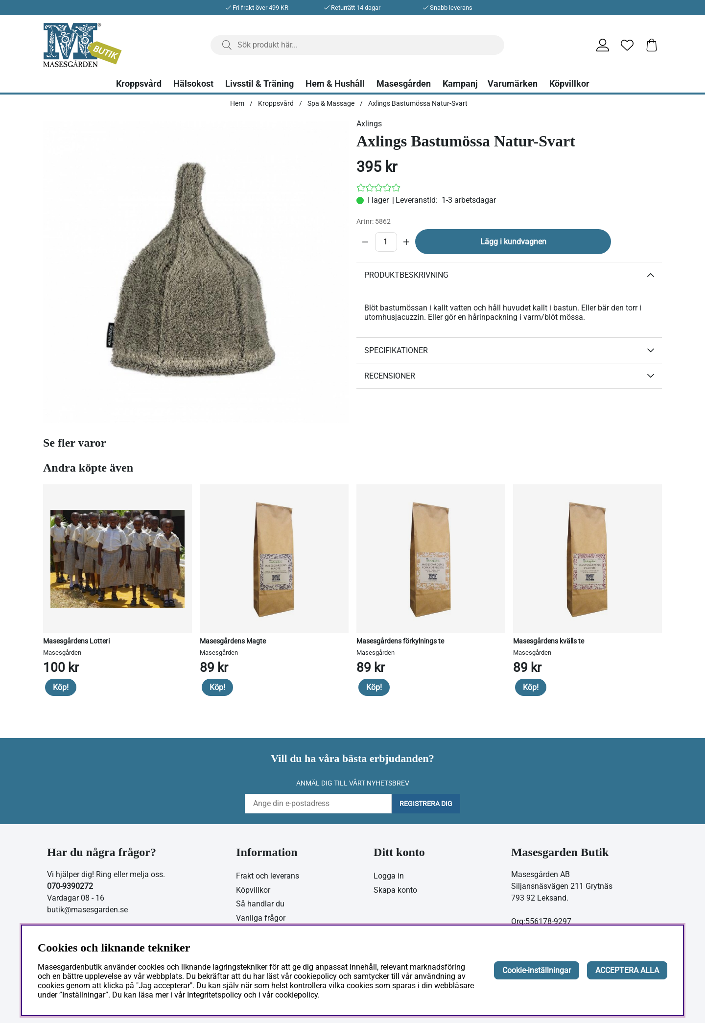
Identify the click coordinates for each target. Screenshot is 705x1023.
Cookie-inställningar (536, 970)
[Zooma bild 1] (196, 272)
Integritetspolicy (214, 994)
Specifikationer (396, 350)
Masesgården (403, 84)
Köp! (61, 687)
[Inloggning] (602, 45)
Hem (237, 103)
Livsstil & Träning (259, 84)
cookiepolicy (296, 994)
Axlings (369, 123)
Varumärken (513, 84)
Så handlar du (260, 903)
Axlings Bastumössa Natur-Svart (418, 103)
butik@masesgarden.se (87, 909)
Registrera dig (426, 804)
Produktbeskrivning (406, 275)
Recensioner (389, 376)
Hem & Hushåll (335, 84)
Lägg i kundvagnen (513, 241)
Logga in (389, 875)
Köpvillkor (569, 84)
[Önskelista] (627, 45)
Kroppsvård (139, 84)
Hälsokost (193, 84)
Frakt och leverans (267, 875)
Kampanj (460, 84)
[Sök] (357, 45)
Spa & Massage (330, 103)
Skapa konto (395, 890)
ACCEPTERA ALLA (627, 970)
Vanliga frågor (260, 918)
